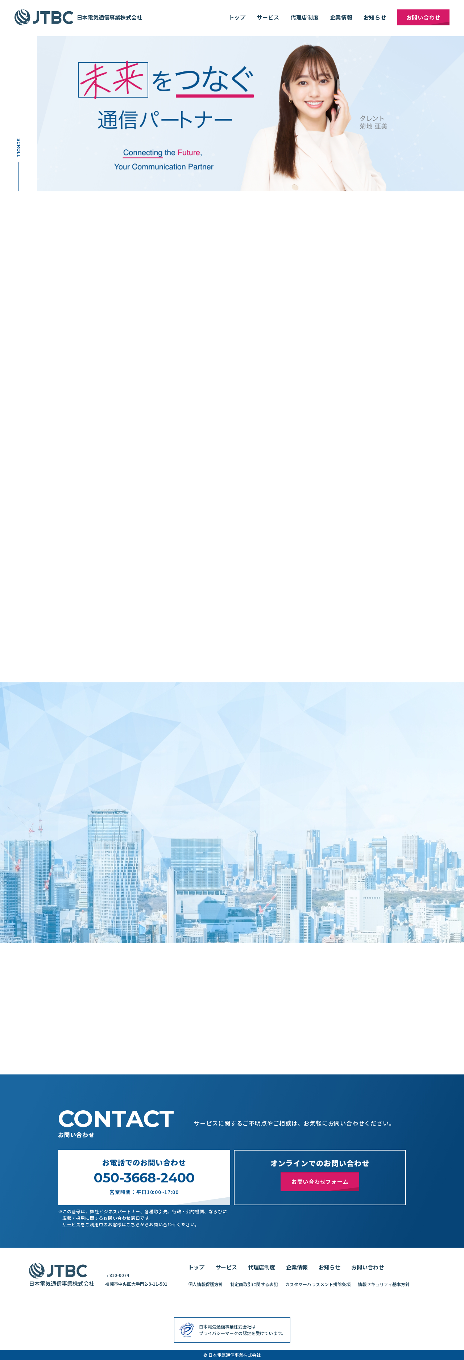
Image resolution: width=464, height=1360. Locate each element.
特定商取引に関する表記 (254, 1284)
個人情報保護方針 (205, 1284)
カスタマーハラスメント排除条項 (318, 1284)
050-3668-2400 (144, 1178)
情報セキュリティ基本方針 (384, 1284)
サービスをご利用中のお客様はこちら (101, 1224)
